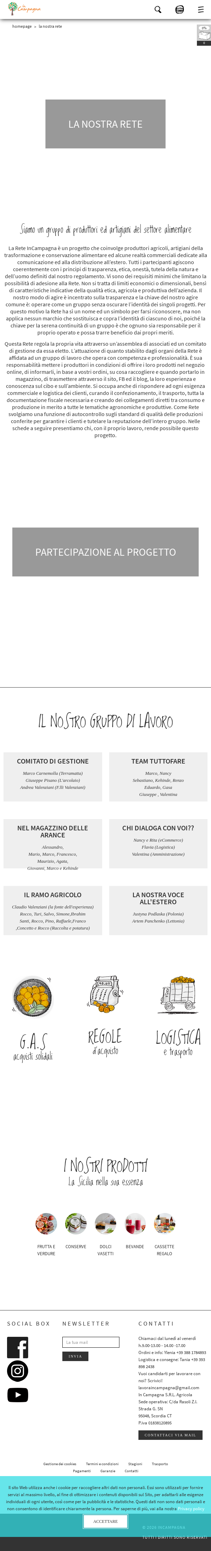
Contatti (131, 1470)
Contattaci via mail (171, 1435)
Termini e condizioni (102, 1463)
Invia (75, 1356)
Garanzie (107, 1470)
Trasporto (160, 1463)
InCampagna (24, 9)
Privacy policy (191, 1509)
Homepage (22, 26)
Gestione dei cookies (59, 1463)
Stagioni (135, 1463)
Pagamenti (82, 1470)
